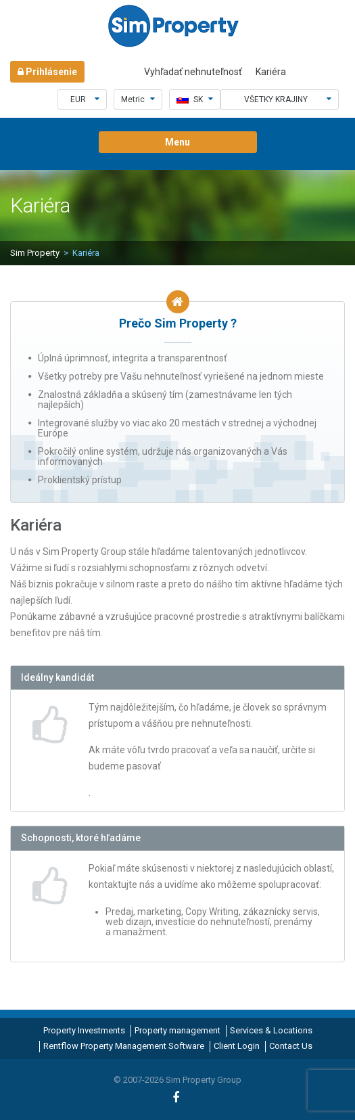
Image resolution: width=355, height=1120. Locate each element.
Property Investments (84, 1030)
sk (194, 99)
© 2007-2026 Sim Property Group (177, 1080)
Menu (177, 142)
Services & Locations (271, 1030)
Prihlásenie (47, 71)
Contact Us (290, 1046)
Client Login (237, 1046)
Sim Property (35, 253)
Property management (177, 1030)
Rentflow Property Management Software (123, 1046)
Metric (138, 99)
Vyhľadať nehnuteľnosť (193, 71)
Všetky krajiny (288, 99)
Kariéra (271, 71)
